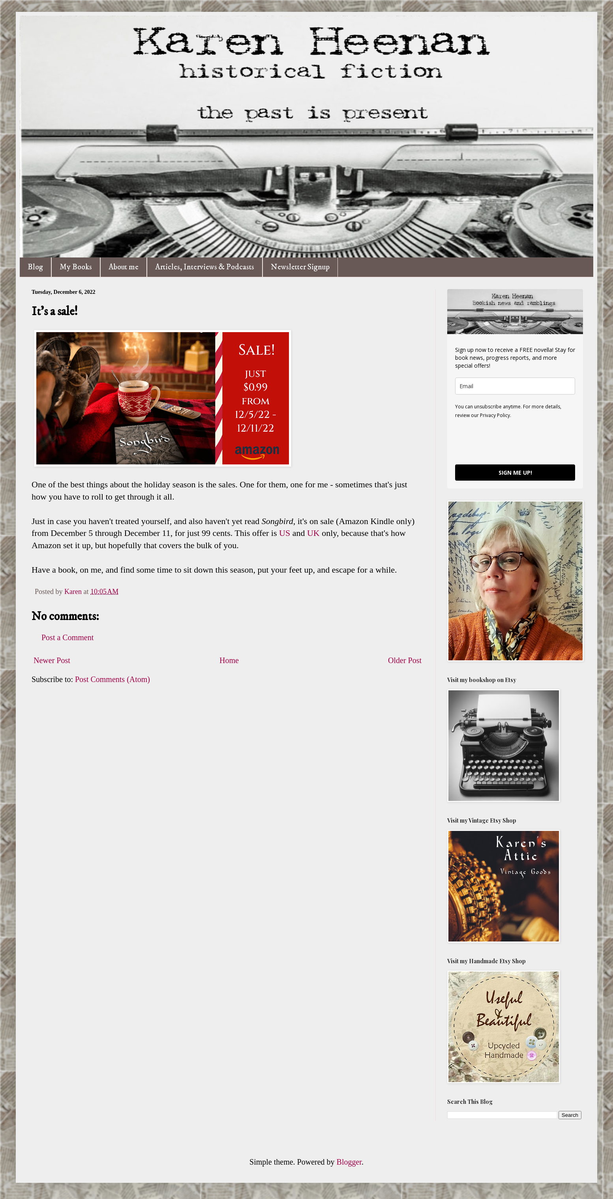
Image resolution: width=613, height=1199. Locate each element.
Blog (35, 267)
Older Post (405, 660)
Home (229, 660)
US (284, 533)
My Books (76, 267)
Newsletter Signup (300, 267)
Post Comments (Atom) (112, 679)
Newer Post (52, 660)
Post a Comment (67, 637)
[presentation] (515, 441)
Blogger (349, 1162)
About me (124, 267)
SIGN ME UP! (515, 472)
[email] (515, 386)
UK (313, 533)
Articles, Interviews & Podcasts (204, 267)
